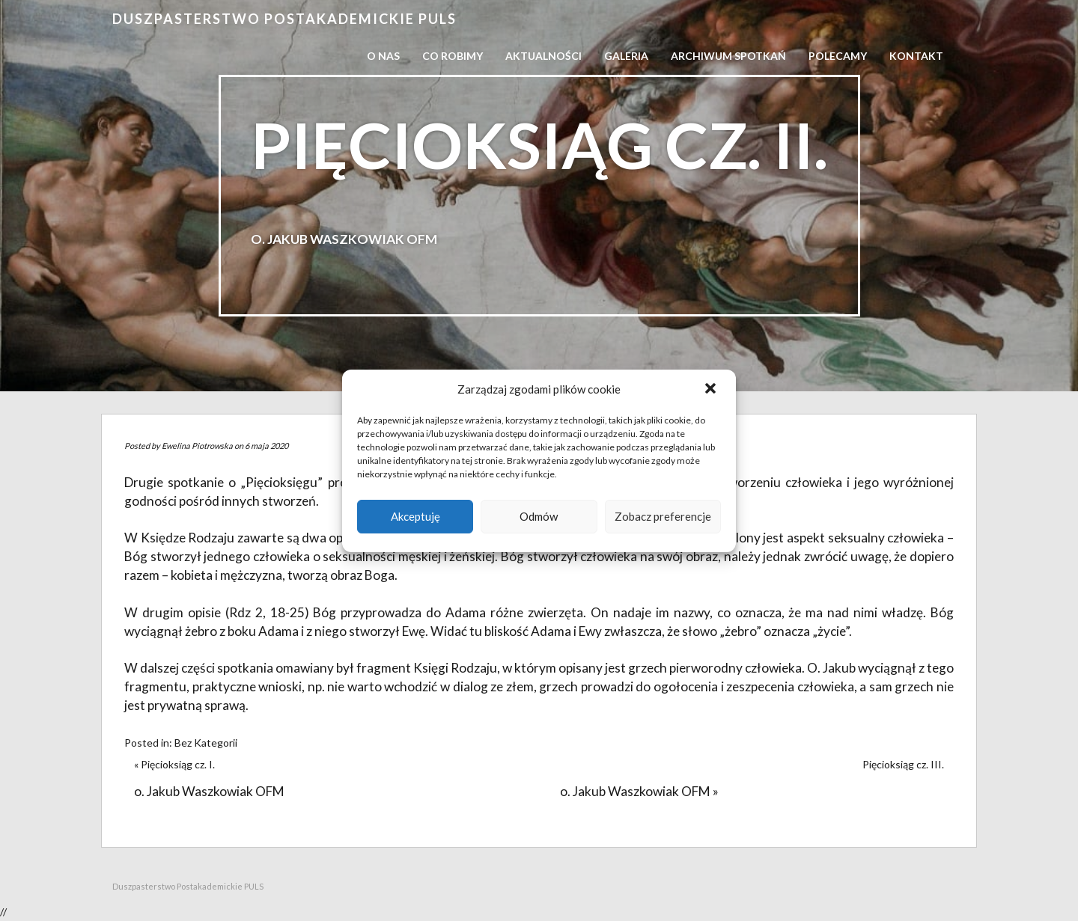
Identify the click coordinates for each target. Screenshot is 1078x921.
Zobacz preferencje (663, 516)
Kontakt (916, 55)
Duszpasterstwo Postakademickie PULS (284, 18)
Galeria (626, 55)
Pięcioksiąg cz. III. (903, 764)
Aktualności (543, 55)
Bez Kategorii (205, 742)
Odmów (539, 516)
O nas (383, 55)
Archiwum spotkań (728, 55)
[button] (712, 390)
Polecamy (837, 55)
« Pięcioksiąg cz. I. (174, 764)
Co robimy (452, 55)
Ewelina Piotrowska (197, 445)
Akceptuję (415, 516)
